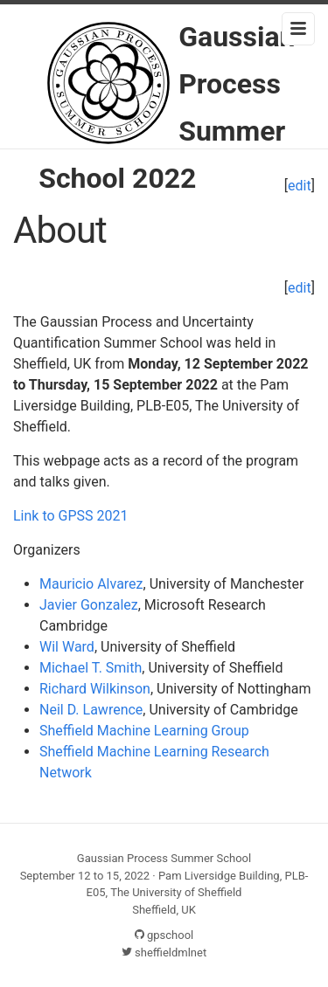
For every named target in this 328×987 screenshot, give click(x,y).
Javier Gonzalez (88, 605)
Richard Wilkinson (94, 688)
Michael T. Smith (90, 667)
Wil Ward (66, 646)
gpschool (164, 935)
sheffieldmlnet (164, 952)
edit (299, 288)
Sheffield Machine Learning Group (144, 730)
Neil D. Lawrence (91, 709)
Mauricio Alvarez (91, 584)
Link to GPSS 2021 (71, 515)
